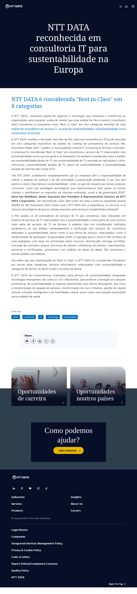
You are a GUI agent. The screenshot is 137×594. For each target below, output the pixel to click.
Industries (18, 503)
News (15, 317)
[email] (26, 341)
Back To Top (117, 590)
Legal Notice (19, 536)
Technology (53, 317)
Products (17, 517)
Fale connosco (71, 457)
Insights (76, 503)
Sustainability (70, 317)
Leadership (29, 317)
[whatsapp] (52, 341)
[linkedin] (39, 341)
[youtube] (30, 495)
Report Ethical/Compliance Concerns (34, 570)
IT (41, 317)
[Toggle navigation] (134, 6)
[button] (122, 6)
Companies (18, 543)
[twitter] (46, 341)
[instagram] (38, 495)
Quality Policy (20, 577)
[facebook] (33, 341)
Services (16, 510)
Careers (76, 517)
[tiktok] (46, 495)
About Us (77, 510)
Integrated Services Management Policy (36, 550)
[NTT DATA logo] (11, 6)
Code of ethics (20, 563)
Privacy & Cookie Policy (26, 556)
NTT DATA (17, 584)
